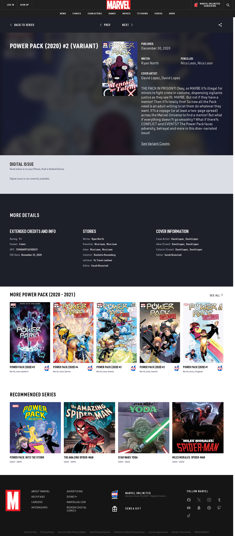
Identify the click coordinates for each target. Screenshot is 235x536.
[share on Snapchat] (199, 504)
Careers (37, 497)
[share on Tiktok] (189, 511)
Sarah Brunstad (99, 259)
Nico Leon (156, 79)
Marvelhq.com (76, 497)
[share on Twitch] (219, 504)
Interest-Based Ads (181, 527)
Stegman (198, 365)
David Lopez (85, 94)
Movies (126, 13)
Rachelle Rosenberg (104, 248)
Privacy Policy (47, 527)
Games (112, 13)
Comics (77, 13)
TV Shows (142, 13)
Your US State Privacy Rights (72, 527)
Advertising (75, 486)
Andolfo (24, 365)
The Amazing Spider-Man (78, 451)
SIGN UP (24, 4)
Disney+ (72, 491)
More (172, 13)
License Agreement (158, 527)
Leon (18, 365)
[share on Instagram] (209, 496)
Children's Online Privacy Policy (129, 527)
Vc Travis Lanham (103, 254)
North (12, 365)
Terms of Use (30, 527)
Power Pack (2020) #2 (152, 361)
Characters (95, 13)
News (63, 13)
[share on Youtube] (189, 504)
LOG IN (10, 4)
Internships (39, 502)
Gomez (111, 365)
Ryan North (85, 79)
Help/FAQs (38, 491)
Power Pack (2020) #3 (108, 361)
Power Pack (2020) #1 (195, 361)
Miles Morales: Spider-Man (188, 451)
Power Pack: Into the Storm (27, 451)
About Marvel (40, 486)
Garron (68, 365)
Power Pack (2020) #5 (22, 361)
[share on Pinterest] (209, 504)
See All (216, 289)
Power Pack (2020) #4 (65, 361)
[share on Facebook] (189, 496)
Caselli (154, 365)
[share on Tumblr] (219, 496)
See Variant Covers (90, 137)
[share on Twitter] (199, 496)
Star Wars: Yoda (128, 451)
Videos (158, 13)
